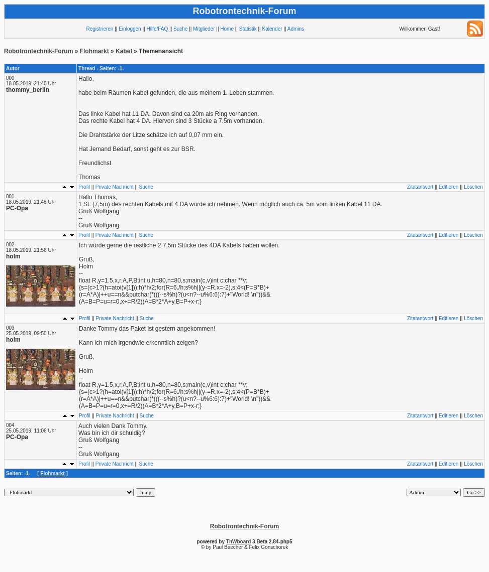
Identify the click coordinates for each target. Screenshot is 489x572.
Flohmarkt (94, 51)
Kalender (272, 29)
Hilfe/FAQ (157, 29)
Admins (295, 29)
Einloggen (130, 29)
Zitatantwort (420, 187)
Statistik (248, 29)
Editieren (448, 187)
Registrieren (100, 29)
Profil (84, 187)
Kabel (124, 51)
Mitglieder (204, 29)
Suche (180, 29)
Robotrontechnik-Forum (38, 51)
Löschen (473, 187)
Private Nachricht (114, 187)
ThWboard (238, 541)
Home (227, 29)
